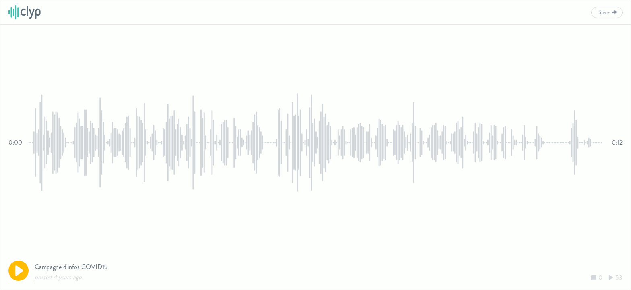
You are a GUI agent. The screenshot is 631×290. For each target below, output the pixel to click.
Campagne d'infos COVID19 (71, 266)
